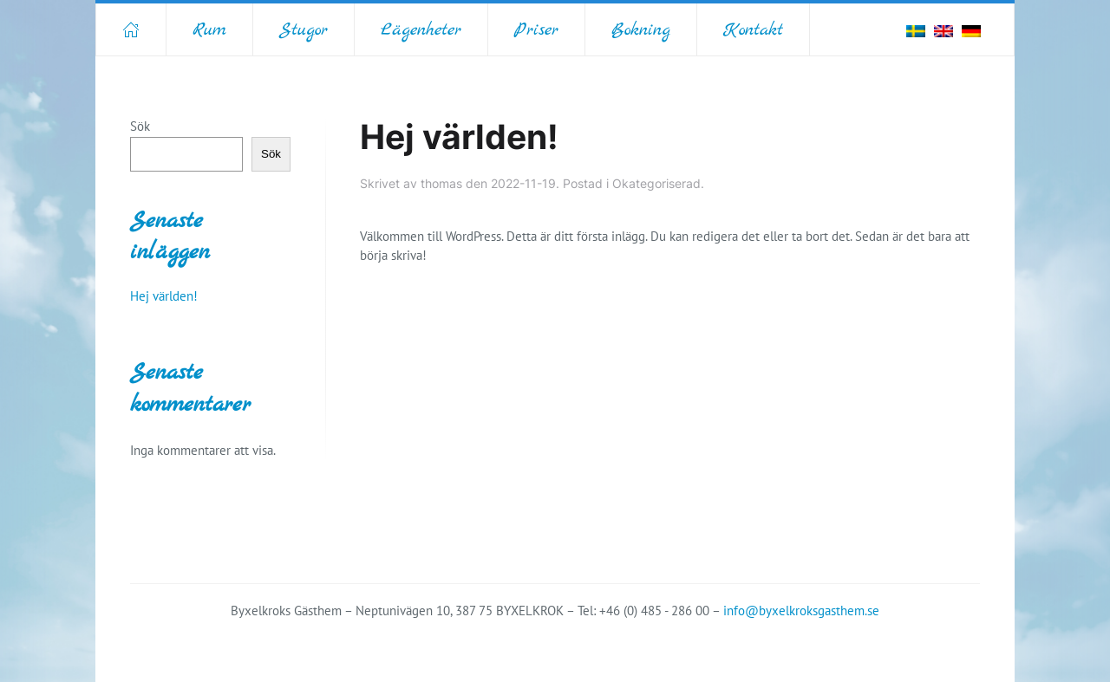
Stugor (303, 30)
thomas (441, 183)
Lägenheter (421, 30)
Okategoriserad (656, 183)
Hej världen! (459, 137)
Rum (209, 30)
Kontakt (753, 30)
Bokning (640, 30)
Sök (140, 126)
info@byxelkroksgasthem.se (801, 610)
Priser (536, 30)
